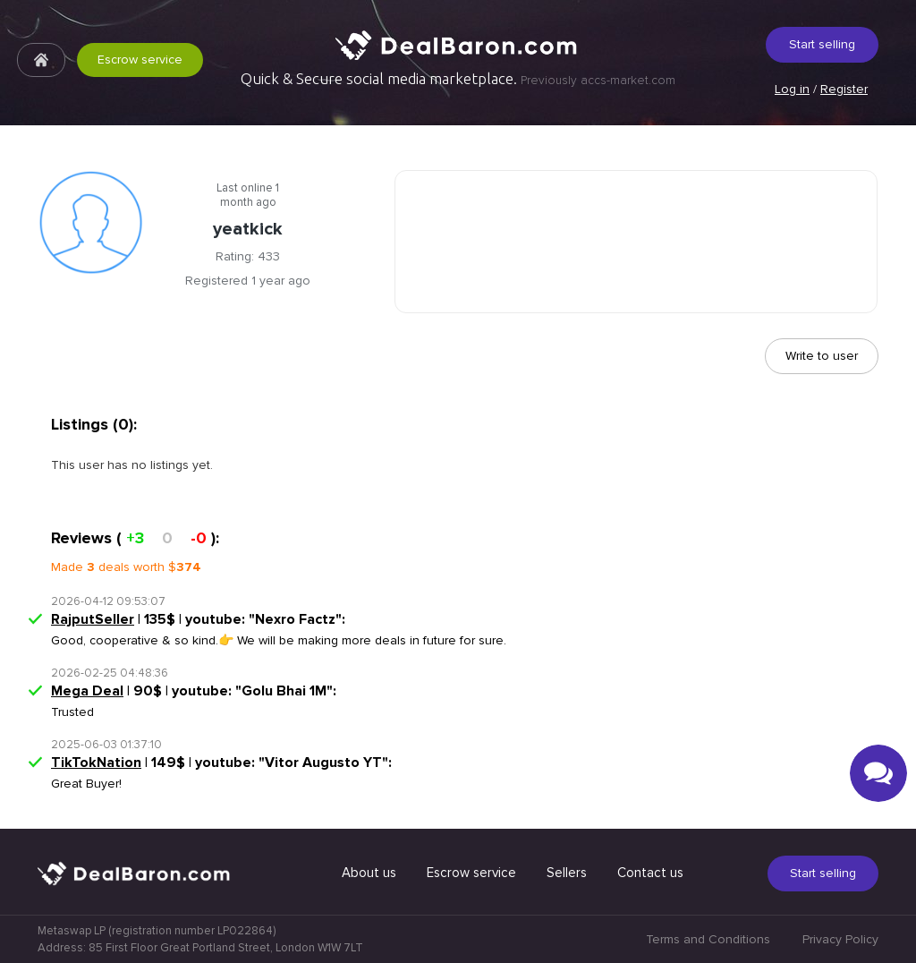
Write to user (821, 355)
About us (369, 873)
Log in (792, 89)
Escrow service (140, 59)
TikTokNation (96, 762)
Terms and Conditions (708, 939)
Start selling (822, 44)
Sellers (567, 873)
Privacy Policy (840, 939)
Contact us (650, 873)
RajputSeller (92, 619)
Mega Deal (87, 691)
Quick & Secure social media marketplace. (458, 79)
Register (844, 89)
